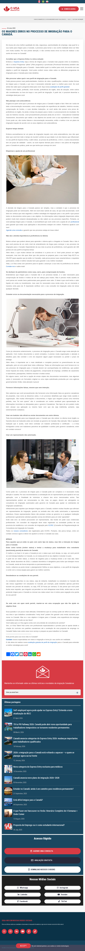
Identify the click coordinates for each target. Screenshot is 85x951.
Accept (23, 946)
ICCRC (51, 525)
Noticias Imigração (78, 19)
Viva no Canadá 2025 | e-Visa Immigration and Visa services (50, 19)
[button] (42, 851)
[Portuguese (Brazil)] (43, 1)
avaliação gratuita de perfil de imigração (42, 642)
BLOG (69, 19)
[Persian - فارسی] (47, 1)
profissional (75, 222)
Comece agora (68, 9)
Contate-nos (10, 266)
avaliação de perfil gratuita (59, 87)
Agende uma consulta (14, 230)
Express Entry (19, 62)
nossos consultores (21, 531)
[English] (39, 1)
